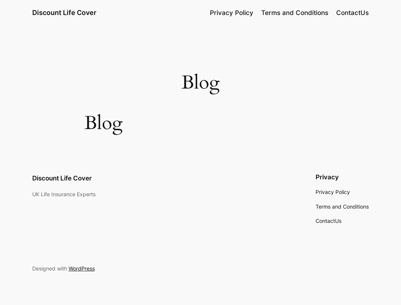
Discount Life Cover (64, 13)
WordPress (82, 268)
